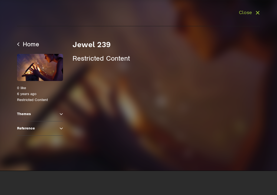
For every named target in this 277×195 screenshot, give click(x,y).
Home (28, 44)
